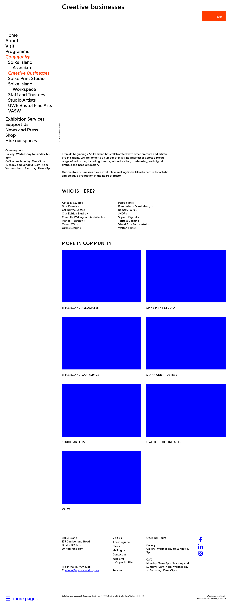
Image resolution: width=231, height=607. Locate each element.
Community (17, 56)
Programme (17, 51)
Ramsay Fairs (128, 210)
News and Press (21, 129)
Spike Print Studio (26, 78)
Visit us (118, 538)
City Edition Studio (75, 213)
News (117, 546)
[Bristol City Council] (98, 586)
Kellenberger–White (218, 598)
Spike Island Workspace (22, 86)
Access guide (122, 542)
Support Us (16, 124)
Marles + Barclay (74, 220)
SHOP (123, 213)
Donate (213, 19)
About (11, 40)
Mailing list (121, 550)
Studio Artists (22, 100)
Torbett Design (129, 220)
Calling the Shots (74, 210)
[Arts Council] (71, 586)
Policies (118, 570)
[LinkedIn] (200, 547)
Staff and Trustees (26, 94)
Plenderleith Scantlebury (135, 206)
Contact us (120, 554)
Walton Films (128, 228)
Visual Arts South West (134, 224)
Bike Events (71, 206)
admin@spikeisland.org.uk (82, 570)
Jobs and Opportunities (124, 560)
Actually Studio (73, 202)
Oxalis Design (72, 228)
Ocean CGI (70, 224)
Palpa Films (127, 202)
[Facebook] (200, 540)
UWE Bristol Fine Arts (30, 105)
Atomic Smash (220, 596)
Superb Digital (129, 217)
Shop (10, 135)
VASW (14, 111)
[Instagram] (200, 554)
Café (149, 559)
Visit (9, 46)
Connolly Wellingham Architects (84, 217)
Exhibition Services (24, 119)
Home (11, 35)
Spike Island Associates (21, 64)
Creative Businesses (28, 73)
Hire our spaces (21, 140)
